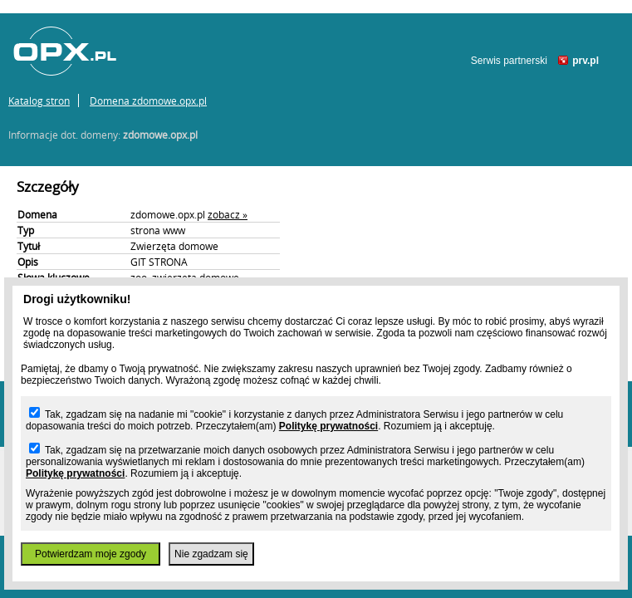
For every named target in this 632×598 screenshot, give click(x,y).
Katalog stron (39, 100)
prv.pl (585, 60)
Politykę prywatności (328, 426)
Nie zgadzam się (211, 554)
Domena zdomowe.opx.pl (148, 100)
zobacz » (227, 214)
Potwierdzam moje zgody (90, 554)
